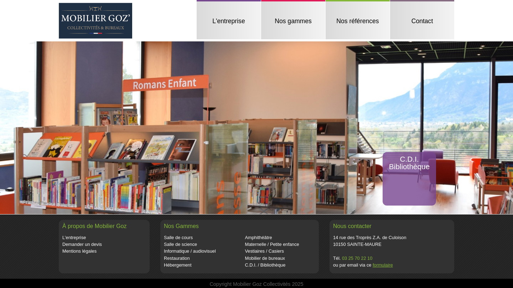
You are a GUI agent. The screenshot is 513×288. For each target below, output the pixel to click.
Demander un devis (82, 244)
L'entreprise (228, 21)
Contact (422, 21)
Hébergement (178, 265)
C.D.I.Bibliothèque (409, 163)
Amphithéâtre (258, 237)
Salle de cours (178, 237)
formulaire (383, 265)
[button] (31, 127)
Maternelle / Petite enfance (272, 244)
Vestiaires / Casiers (264, 251)
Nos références (357, 21)
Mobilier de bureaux (265, 258)
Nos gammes (293, 21)
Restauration (177, 258)
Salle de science (180, 244)
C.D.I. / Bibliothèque (265, 265)
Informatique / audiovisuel (190, 251)
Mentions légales (79, 251)
